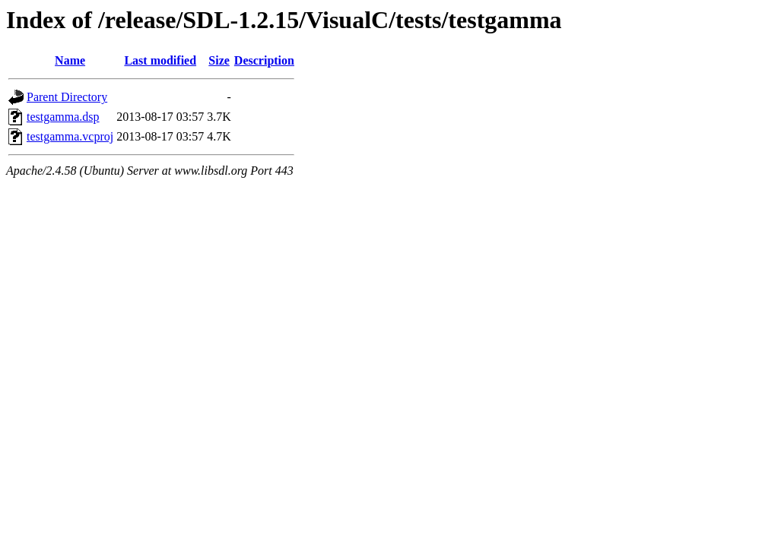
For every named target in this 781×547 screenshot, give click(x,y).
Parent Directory (67, 96)
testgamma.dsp (63, 116)
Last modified (160, 60)
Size (219, 60)
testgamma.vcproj (70, 136)
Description (264, 60)
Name (70, 60)
